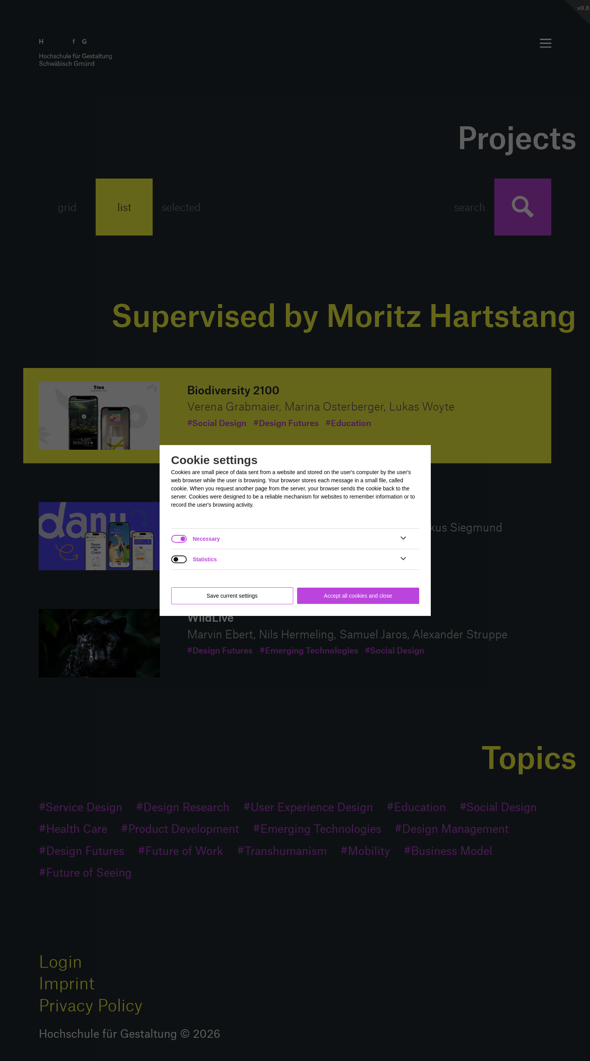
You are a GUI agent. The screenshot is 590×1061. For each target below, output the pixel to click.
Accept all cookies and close (358, 596)
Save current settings (232, 596)
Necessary (206, 539)
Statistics (205, 559)
